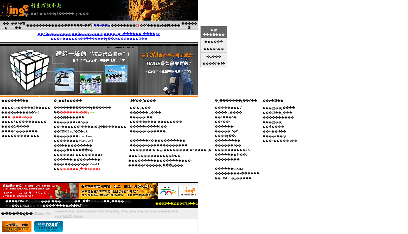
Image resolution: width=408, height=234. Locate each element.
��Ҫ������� (23, 131)
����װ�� (231, 145)
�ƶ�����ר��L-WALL (80, 164)
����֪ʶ (227, 126)
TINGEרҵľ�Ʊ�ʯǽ (73, 131)
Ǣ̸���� (276, 127)
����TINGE (16, 201)
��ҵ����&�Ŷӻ (23, 112)
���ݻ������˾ (151, 131)
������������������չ (163, 160)
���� (61, 211)
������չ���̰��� (240, 173)
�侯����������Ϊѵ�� (158, 156)
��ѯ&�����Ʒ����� (29, 108)
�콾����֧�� (72, 117)
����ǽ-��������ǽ (81, 155)
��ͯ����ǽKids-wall (76, 141)
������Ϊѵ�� (90, 211)
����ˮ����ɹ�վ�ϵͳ (62, 205)
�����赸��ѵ (234, 154)
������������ (45, 25)
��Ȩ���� (113, 201)
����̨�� (230, 159)
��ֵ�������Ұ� (76, 150)
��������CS (235, 150)
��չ (72, 211)
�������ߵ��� (24, 136)
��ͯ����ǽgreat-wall (76, 136)
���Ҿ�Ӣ (229, 131)
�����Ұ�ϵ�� (74, 122)
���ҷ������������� (162, 145)
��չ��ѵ (228, 136)
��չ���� (147, 211)
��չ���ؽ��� (69, 216)
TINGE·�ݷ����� (236, 178)
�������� (125, 25)
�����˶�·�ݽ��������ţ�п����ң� (174, 150)
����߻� (144, 117)
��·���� (230, 140)
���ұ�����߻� (151, 126)
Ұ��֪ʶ (225, 122)
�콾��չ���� (282, 108)
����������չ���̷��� (85, 108)
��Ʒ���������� (27, 122)
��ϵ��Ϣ (277, 136)
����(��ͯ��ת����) (80, 159)
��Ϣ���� (18, 126)
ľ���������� (76, 145)
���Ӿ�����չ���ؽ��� (159, 165)
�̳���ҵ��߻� (148, 112)
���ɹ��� (51, 201)
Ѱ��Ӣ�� (277, 131)
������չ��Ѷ (78, 25)
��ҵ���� (231, 112)
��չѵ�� (128, 211)
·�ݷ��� (143, 108)
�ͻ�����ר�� (283, 141)
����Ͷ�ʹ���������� (161, 140)
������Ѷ (231, 108)
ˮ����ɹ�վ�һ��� (163, 25)
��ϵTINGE (20, 205)
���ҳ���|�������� (159, 122)
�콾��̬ (275, 122)
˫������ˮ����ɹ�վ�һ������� (93, 127)
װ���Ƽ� (229, 117)
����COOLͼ (232, 168)
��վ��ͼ (82, 201)
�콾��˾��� (280, 113)
